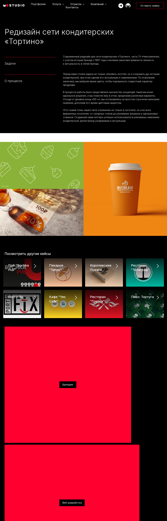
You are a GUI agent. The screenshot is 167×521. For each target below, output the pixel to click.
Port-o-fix (15, 293)
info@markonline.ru (14, 372)
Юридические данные (135, 478)
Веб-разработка (35, 326)
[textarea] (124, 413)
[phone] (124, 378)
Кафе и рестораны (92, 509)
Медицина (89, 496)
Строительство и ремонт (95, 483)
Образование (90, 479)
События (6, 492)
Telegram (9, 438)
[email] (124, 388)
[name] (124, 368)
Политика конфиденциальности (139, 483)
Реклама (58, 326)
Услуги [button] (57, 4)
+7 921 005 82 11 (13, 378)
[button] (150, 5)
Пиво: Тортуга (142, 293)
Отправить (124, 434)
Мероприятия (91, 492)
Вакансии (7, 496)
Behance (41, 438)
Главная (6, 479)
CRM (46, 492)
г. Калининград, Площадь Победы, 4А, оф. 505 (33, 383)
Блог (5, 500)
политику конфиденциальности (117, 424)
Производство (91, 487)
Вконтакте (26, 438)
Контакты (72, 7)
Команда (6, 487)
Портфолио (38, 4)
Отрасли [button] (76, 4)
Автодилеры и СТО (93, 500)
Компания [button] (97, 4)
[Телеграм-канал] (128, 5)
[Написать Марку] (120, 5)
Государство (90, 505)
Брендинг (11, 326)
